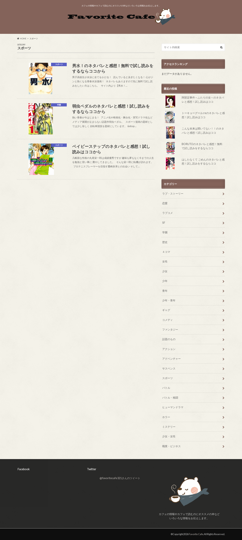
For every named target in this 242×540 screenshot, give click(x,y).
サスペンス (168, 368)
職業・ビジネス (171, 446)
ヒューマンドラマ (172, 407)
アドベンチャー (171, 358)
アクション (168, 349)
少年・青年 (168, 300)
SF (163, 222)
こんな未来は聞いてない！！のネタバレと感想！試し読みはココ (192, 132)
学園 (165, 232)
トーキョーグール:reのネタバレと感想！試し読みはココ (193, 117)
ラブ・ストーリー (172, 193)
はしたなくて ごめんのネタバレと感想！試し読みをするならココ (193, 164)
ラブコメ (167, 212)
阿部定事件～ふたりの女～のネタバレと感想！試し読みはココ (192, 101)
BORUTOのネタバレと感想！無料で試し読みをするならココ (191, 148)
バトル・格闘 (170, 397)
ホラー (166, 417)
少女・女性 (168, 436)
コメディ (167, 319)
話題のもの (168, 339)
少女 (165, 271)
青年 (165, 290)
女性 (165, 261)
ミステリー (168, 426)
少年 (165, 280)
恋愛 (165, 203)
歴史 (165, 242)
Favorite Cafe (196, 534)
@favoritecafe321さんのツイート (120, 478)
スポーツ (167, 378)
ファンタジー (170, 329)
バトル (166, 387)
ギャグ (166, 310)
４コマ (166, 251)
